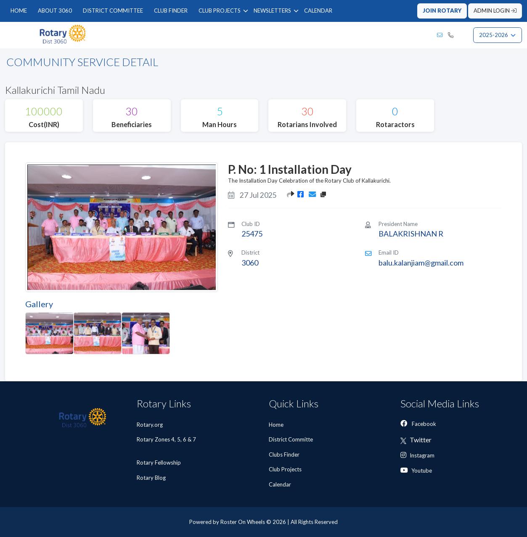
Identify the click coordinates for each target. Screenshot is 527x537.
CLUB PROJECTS (220, 10)
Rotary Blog (151, 477)
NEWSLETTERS (272, 10)
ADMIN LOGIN (495, 10)
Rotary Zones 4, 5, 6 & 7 (166, 443)
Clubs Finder (285, 454)
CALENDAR (318, 10)
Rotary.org (150, 424)
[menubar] (171, 11)
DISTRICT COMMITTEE (113, 10)
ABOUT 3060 (55, 10)
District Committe (291, 439)
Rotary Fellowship (159, 462)
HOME (19, 10)
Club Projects (286, 469)
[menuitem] (18, 11)
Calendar (280, 484)
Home (277, 424)
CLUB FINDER (171, 10)
